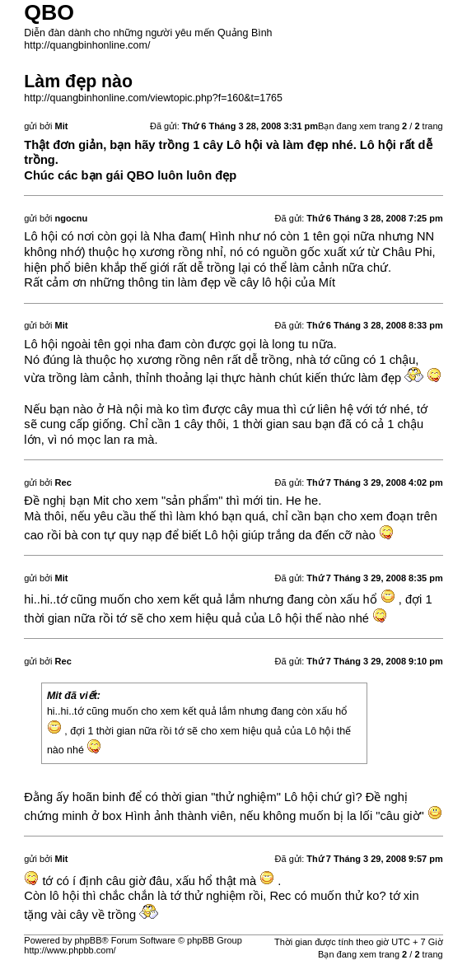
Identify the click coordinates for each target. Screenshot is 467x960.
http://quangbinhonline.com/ (87, 45)
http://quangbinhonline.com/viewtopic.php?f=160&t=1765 (153, 98)
